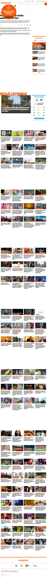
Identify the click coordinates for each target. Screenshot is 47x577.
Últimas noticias (21, 3)
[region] (23, 9)
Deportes (36, 3)
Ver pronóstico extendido (39, 118)
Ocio (39, 3)
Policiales (33, 3)
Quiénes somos (3, 574)
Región (29, 3)
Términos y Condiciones (5, 575)
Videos (42, 3)
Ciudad (26, 3)
